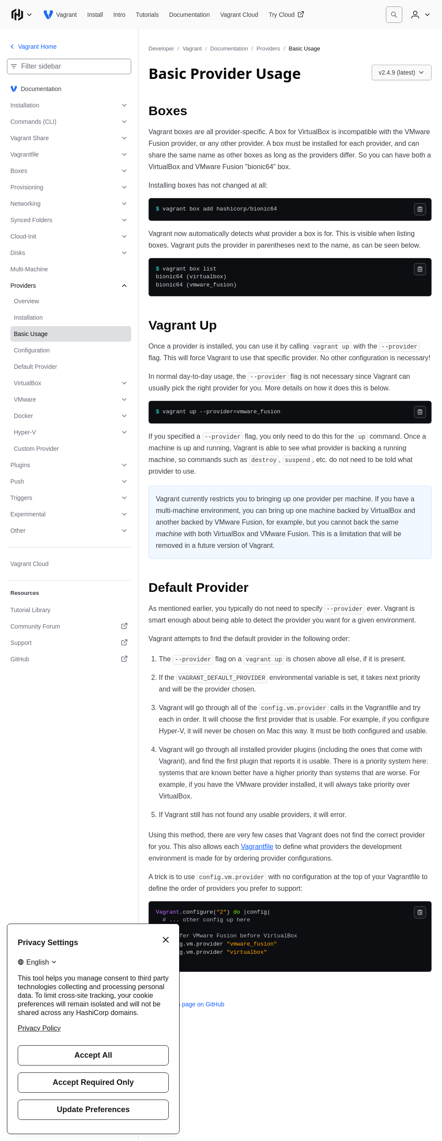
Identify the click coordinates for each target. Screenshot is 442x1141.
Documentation (229, 48)
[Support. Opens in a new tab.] (69, 643)
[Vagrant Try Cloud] (286, 14)
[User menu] (419, 14)
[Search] (394, 14)
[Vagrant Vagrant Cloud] (239, 14)
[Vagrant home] (60, 14)
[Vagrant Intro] (119, 14)
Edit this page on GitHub (186, 1004)
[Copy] (420, 209)
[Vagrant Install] (95, 14)
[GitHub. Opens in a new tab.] (69, 659)
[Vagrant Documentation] (189, 14)
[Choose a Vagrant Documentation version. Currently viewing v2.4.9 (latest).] (402, 72)
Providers (268, 48)
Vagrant (192, 48)
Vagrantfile (257, 846)
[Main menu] (21, 14)
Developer (161, 48)
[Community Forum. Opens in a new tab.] (69, 626)
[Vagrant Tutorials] (147, 14)
